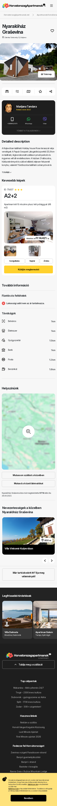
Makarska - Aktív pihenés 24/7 (28, 687)
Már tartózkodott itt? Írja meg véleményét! (28, 574)
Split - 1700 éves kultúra (28, 702)
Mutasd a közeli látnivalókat (28, 483)
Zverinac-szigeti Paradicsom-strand (28, 752)
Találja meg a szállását (28, 664)
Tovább (6, 172)
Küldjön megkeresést (28, 269)
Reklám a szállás (28, 722)
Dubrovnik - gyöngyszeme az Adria (28, 697)
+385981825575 (12, 120)
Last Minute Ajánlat (28, 732)
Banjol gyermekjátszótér (28, 757)
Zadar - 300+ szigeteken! (28, 706)
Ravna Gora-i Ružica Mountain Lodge (28, 771)
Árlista (46, 261)
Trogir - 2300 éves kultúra (28, 692)
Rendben (28, 798)
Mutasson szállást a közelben (28, 475)
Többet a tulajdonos (29, 131)
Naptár (32, 261)
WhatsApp (28, 120)
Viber (45, 120)
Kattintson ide (33, 784)
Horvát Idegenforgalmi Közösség (28, 727)
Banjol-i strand (28, 762)
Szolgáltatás (14, 261)
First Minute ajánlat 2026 (28, 736)
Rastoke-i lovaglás (28, 766)
